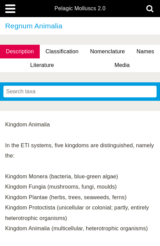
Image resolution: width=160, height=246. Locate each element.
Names (145, 51)
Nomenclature (107, 51)
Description (20, 51)
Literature (42, 65)
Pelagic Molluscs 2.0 (80, 8)
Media (122, 65)
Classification (62, 51)
